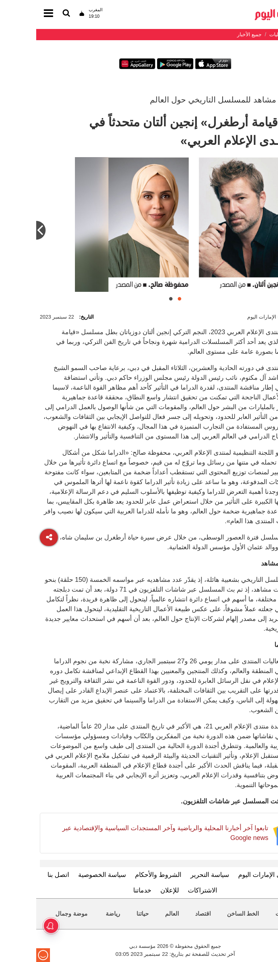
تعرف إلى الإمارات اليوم (234, 874)
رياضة (77, 914)
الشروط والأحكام (122, 874)
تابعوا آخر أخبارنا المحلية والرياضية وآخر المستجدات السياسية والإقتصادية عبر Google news (129, 832)
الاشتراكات (166, 890)
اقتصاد (166, 914)
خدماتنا (106, 890)
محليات (248, 914)
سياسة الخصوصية (66, 874)
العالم (136, 914)
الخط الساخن (207, 914)
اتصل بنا (22, 874)
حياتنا (106, 914)
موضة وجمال (35, 914)
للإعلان (133, 890)
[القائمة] (30, 13)
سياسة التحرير (173, 874)
